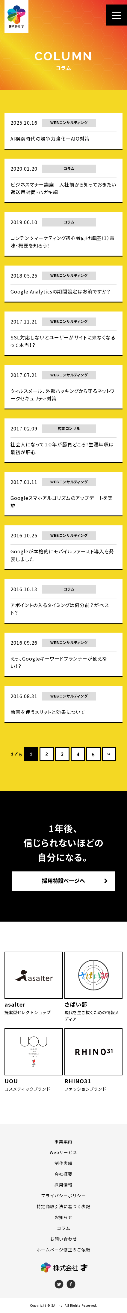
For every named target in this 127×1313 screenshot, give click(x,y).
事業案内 (63, 1141)
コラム (63, 1228)
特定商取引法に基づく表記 (63, 1206)
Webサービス (63, 1152)
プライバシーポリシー (63, 1196)
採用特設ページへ (63, 881)
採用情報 (63, 1185)
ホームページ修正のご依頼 (63, 1250)
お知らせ (63, 1217)
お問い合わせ (63, 1239)
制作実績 (63, 1163)
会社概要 (63, 1174)
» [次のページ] (109, 754)
